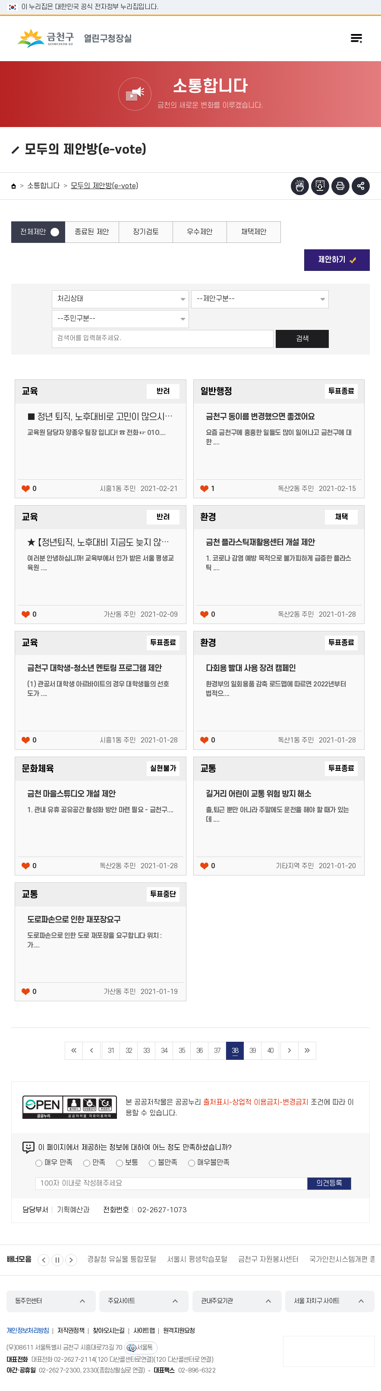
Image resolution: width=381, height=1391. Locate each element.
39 (252, 1051)
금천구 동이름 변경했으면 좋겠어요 (260, 417)
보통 (131, 1163)
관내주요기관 (217, 1301)
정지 (57, 1260)
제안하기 (332, 260)
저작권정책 (70, 1331)
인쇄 (340, 186)
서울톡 (145, 1347)
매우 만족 (58, 1163)
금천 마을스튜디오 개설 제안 (71, 794)
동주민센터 (28, 1301)
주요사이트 (121, 1301)
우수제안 (200, 232)
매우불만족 (213, 1163)
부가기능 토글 (361, 186)
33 (146, 1051)
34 (164, 1051)
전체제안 (33, 232)
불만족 (167, 1163)
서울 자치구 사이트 (316, 1301)
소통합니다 (43, 186)
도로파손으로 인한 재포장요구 (73, 920)
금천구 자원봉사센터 (268, 1260)
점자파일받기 (320, 186)
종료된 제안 (92, 232)
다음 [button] (71, 1260)
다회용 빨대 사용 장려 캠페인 (251, 668)
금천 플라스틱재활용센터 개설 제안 (260, 542)
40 (270, 1051)
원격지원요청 (179, 1331)
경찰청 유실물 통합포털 (121, 1260)
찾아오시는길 (109, 1331)
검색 (302, 339)
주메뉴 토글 (356, 38)
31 (111, 1051)
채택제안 (254, 232)
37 (217, 1051)
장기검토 (146, 232)
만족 (98, 1163)
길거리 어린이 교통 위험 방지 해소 (258, 794)
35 (182, 1051)
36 (199, 1051)
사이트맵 (143, 1331)
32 (129, 1051)
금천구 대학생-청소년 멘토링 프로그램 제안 (94, 668)
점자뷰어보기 (300, 186)
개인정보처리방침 (27, 1331)
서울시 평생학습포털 (197, 1260)
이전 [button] (44, 1260)
